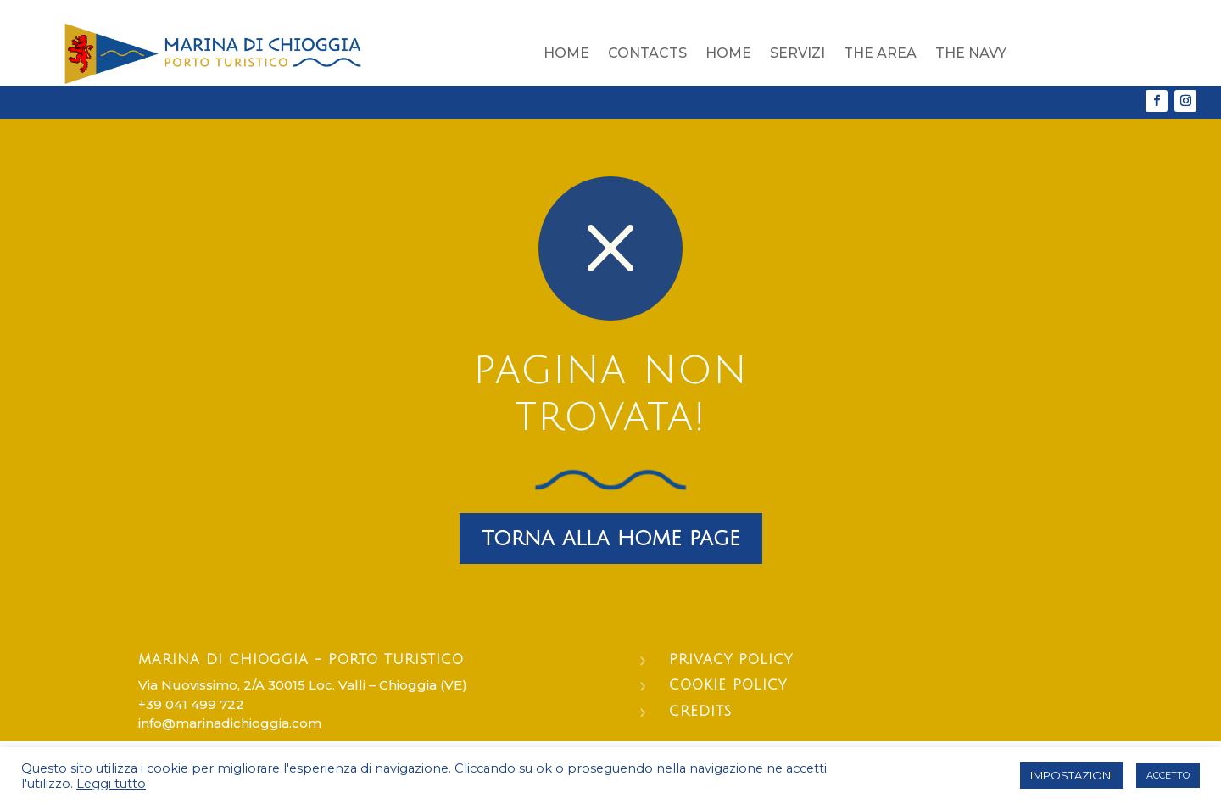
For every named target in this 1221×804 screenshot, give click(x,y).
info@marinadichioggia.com (229, 723)
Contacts (647, 53)
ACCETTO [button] (1168, 775)
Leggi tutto (111, 783)
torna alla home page (611, 538)
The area (880, 53)
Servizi (797, 53)
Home (566, 53)
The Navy (970, 53)
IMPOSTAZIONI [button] (1071, 775)
